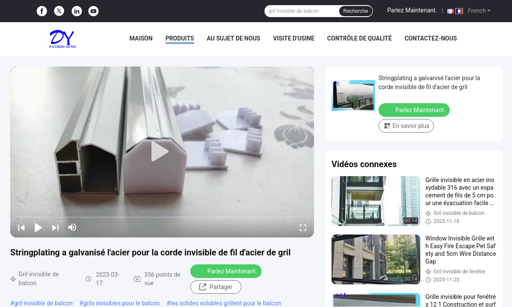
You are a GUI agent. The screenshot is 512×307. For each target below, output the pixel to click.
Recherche (355, 11)
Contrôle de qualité (359, 38)
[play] (162, 151)
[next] (55, 227)
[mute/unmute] (72, 227)
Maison (141, 38)
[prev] (21, 227)
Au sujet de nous (233, 38)
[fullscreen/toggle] (302, 227)
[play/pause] (38, 227)
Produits (180, 38)
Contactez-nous (430, 38)
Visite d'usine (293, 38)
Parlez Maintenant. (412, 10)
